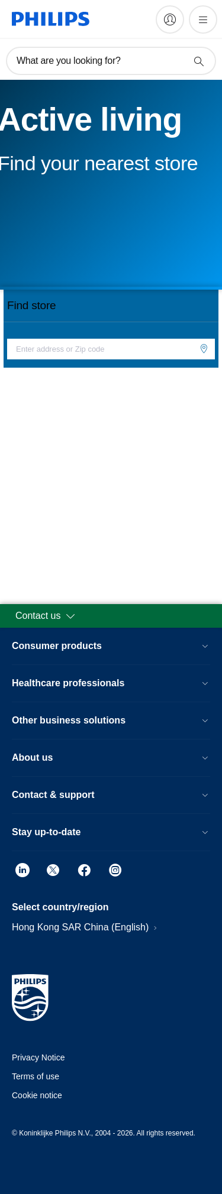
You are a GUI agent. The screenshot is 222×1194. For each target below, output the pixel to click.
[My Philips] (170, 19)
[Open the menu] (203, 19)
